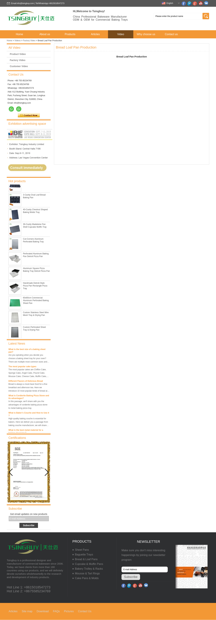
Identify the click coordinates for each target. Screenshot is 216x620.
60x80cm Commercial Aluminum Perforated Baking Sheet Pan (36, 301)
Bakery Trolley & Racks (89, 568)
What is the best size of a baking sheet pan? (26, 351)
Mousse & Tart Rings (87, 573)
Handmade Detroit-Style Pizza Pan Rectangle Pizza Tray (35, 286)
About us (44, 34)
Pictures (69, 611)
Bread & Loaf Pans (86, 559)
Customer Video (19, 66)
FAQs (56, 611)
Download (43, 611)
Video (120, 34)
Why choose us (146, 34)
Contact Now (29, 115)
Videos (18, 40)
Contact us (171, 34)
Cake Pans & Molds (87, 578)
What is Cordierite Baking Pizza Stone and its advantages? (28, 397)
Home (19, 34)
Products (70, 34)
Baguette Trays (84, 554)
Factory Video (29, 40)
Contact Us (84, 611)
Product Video (18, 54)
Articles (95, 34)
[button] (46, 472)
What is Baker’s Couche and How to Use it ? (28, 415)
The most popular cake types (22, 367)
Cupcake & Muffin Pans (89, 564)
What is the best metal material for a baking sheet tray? (25, 432)
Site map (27, 611)
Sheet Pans (82, 549)
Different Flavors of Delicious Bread (25, 382)
